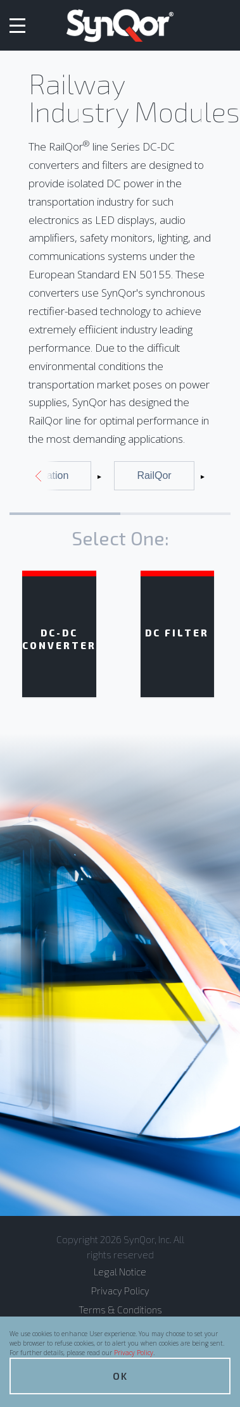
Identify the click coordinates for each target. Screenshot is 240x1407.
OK (120, 1376)
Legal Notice (120, 1271)
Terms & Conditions (120, 1309)
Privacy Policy (133, 1352)
